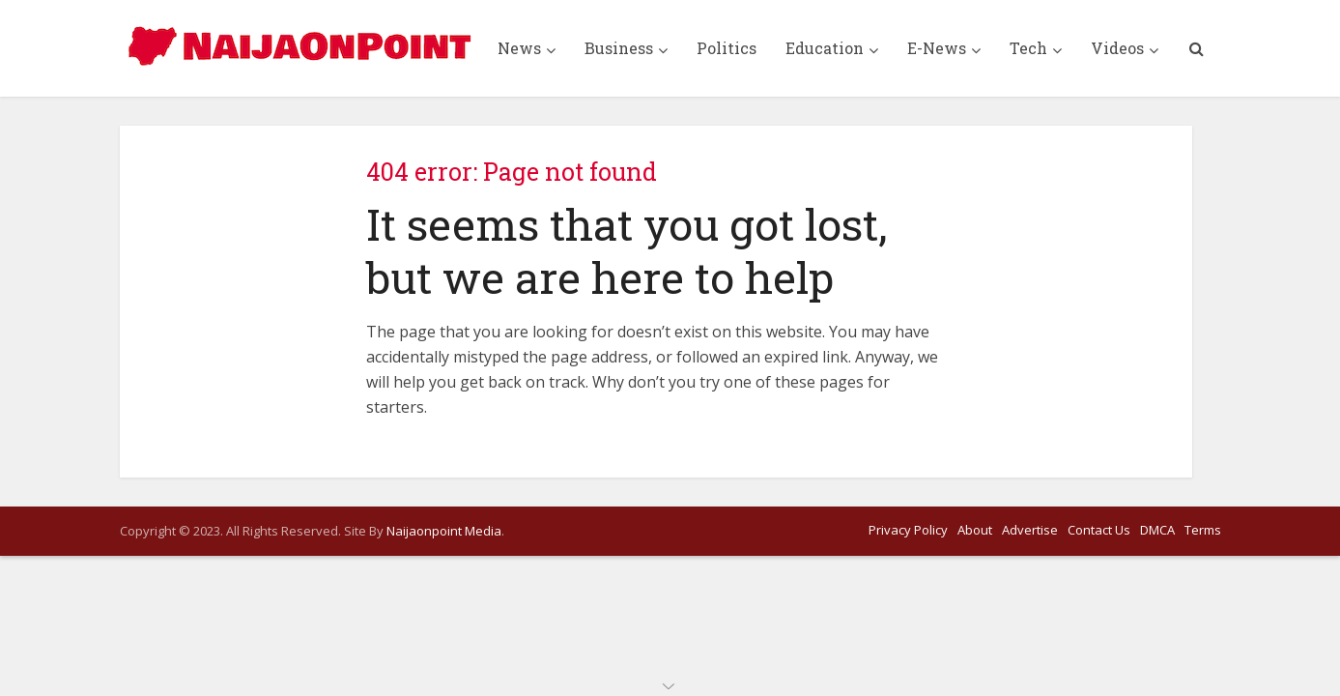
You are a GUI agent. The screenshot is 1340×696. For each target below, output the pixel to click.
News (519, 48)
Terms (1202, 529)
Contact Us (1099, 529)
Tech (1028, 48)
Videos (1117, 48)
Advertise (1030, 529)
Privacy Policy (908, 529)
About (974, 529)
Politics (726, 48)
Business (618, 48)
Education (824, 48)
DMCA (1157, 529)
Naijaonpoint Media (443, 530)
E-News (936, 48)
